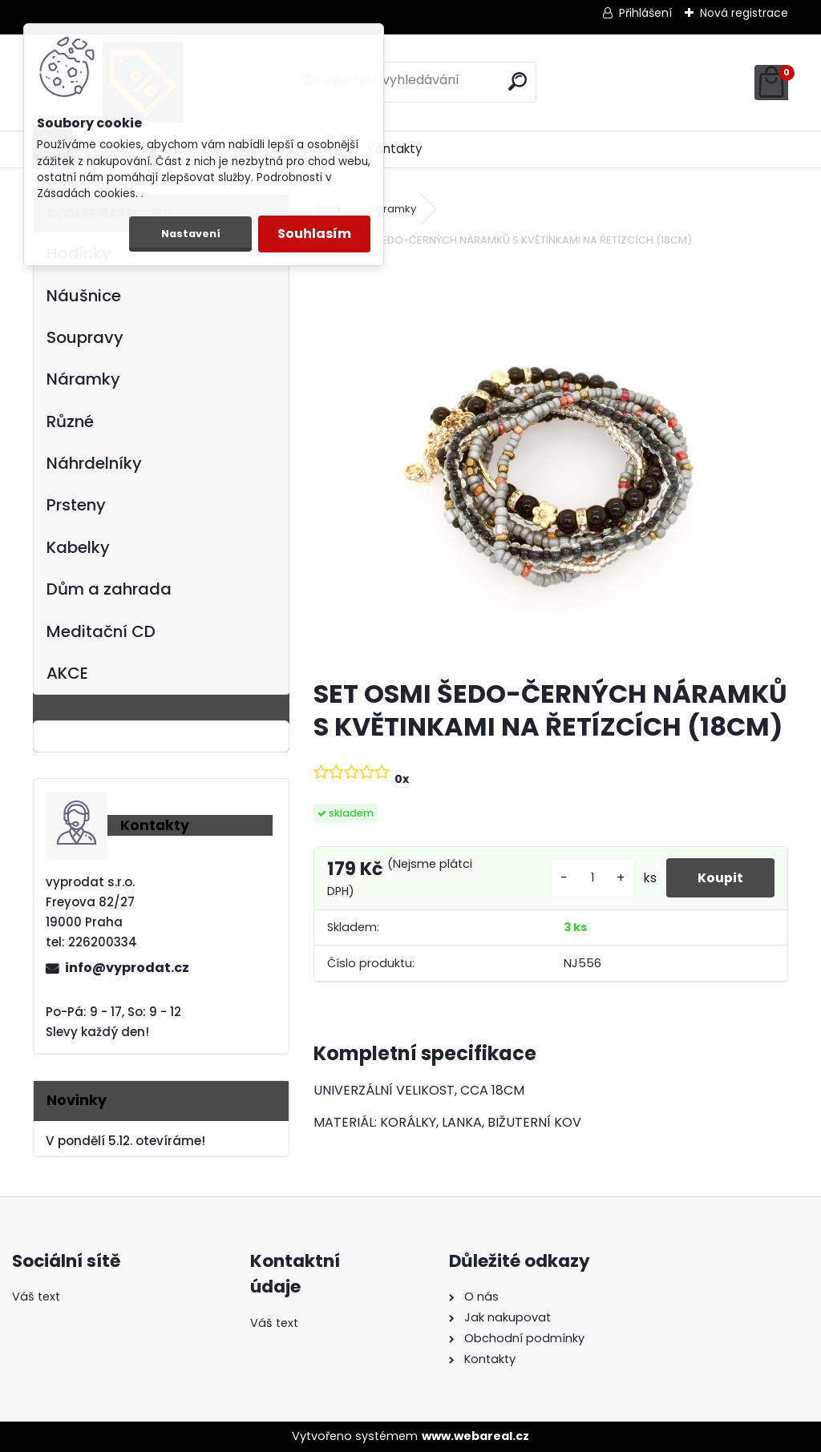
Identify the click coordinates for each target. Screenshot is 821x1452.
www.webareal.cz (475, 1436)
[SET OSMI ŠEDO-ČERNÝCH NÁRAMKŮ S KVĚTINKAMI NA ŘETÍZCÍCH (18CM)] (550, 464)
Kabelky (78, 547)
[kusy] (591, 878)
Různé (70, 421)
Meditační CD (101, 631)
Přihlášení (645, 13)
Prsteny (76, 505)
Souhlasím (314, 233)
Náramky (83, 379)
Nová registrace (744, 13)
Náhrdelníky (94, 463)
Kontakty (395, 148)
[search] (517, 81)
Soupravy (85, 337)
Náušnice (84, 295)
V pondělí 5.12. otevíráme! (125, 1140)
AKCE (67, 673)
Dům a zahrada (109, 589)
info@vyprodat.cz (127, 967)
